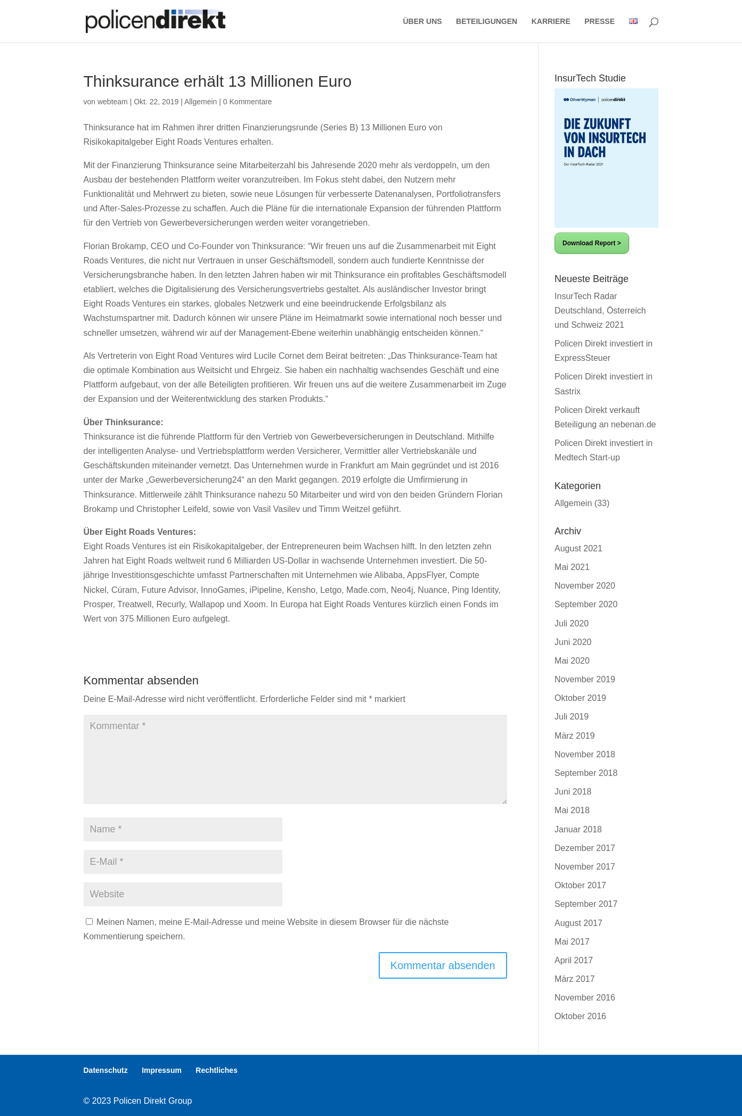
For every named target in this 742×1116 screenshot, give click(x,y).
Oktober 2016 (580, 1016)
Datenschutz (106, 1070)
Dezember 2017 (585, 848)
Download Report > (591, 243)
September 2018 (586, 773)
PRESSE (599, 22)
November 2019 (585, 679)
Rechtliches (216, 1070)
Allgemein (200, 101)
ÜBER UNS (422, 22)
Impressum (162, 1070)
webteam (112, 101)
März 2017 (575, 978)
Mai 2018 (572, 810)
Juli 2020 (572, 623)
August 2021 (578, 548)
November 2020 (585, 585)
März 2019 (575, 735)
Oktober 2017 (580, 885)
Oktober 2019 (580, 697)
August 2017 (578, 923)
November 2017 (585, 866)
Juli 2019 (572, 716)
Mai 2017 (572, 941)
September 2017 (586, 903)
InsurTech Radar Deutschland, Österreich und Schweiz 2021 (600, 310)
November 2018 (585, 754)
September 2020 (586, 604)
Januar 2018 (578, 829)
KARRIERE (551, 22)
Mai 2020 (572, 660)
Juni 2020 (573, 642)
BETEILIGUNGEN (486, 22)
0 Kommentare (247, 101)
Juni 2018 (573, 791)
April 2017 (574, 960)
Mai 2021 (572, 567)
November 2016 (585, 997)
